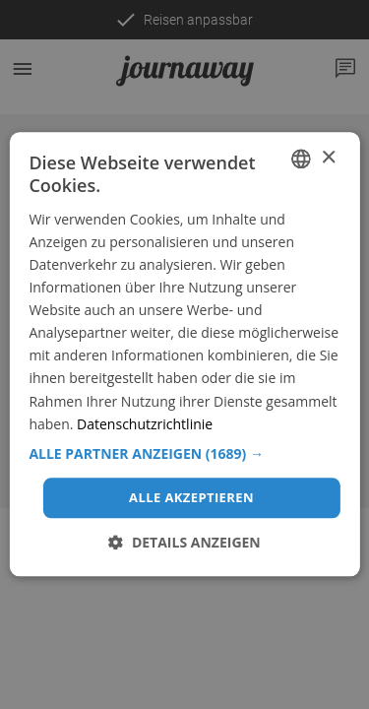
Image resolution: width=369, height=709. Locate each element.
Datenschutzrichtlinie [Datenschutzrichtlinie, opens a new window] (145, 424)
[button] (184, 454)
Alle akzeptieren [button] (191, 497)
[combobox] (301, 158)
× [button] (328, 158)
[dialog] (184, 354)
